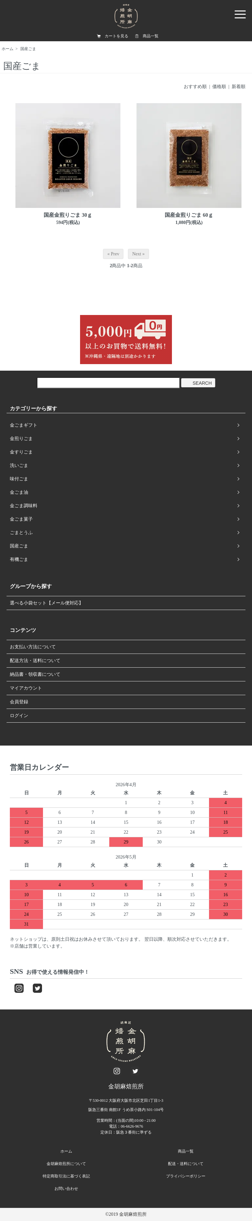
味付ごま (19, 478)
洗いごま (19, 465)
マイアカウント (26, 688)
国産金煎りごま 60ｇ (189, 215)
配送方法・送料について (35, 660)
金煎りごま (21, 438)
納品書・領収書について (35, 674)
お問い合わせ (66, 1188)
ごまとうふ (21, 532)
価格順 (219, 86)
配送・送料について (185, 1163)
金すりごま (21, 452)
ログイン (19, 715)
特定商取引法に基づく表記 (66, 1176)
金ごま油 (19, 492)
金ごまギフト (23, 425)
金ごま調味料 (23, 505)
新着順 (238, 86)
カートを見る (116, 36)
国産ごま (28, 48)
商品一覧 (150, 36)
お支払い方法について (33, 646)
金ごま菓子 (21, 519)
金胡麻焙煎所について (66, 1163)
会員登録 (19, 701)
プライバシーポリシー (185, 1176)
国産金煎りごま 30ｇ (68, 215)
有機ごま (19, 559)
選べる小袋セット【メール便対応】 (46, 603)
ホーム (7, 48)
